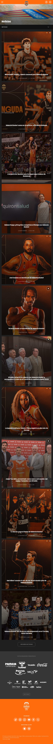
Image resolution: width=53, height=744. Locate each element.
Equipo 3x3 (23, 637)
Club (22, 383)
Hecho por (6, 739)
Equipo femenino (22, 129)
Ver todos (26, 694)
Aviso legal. (19, 736)
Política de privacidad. (27, 736)
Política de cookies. (36, 736)
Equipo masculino (22, 78)
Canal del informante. (14, 737)
